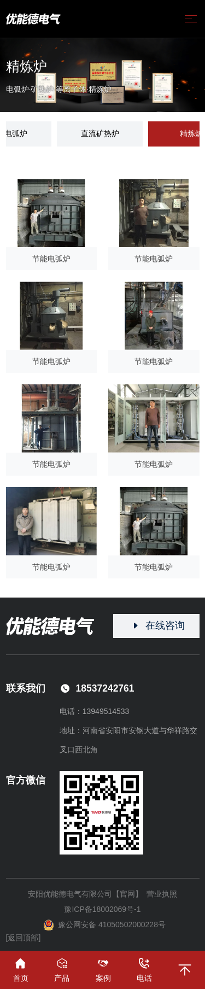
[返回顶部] (23, 937)
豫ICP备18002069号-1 (102, 909)
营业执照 (162, 893)
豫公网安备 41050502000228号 (104, 925)
